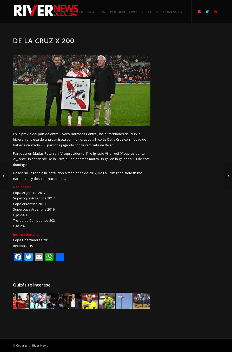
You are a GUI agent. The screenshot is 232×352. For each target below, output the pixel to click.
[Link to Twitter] (207, 11)
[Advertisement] (197, 114)
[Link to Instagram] (199, 11)
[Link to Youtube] (215, 11)
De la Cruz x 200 (43, 40)
